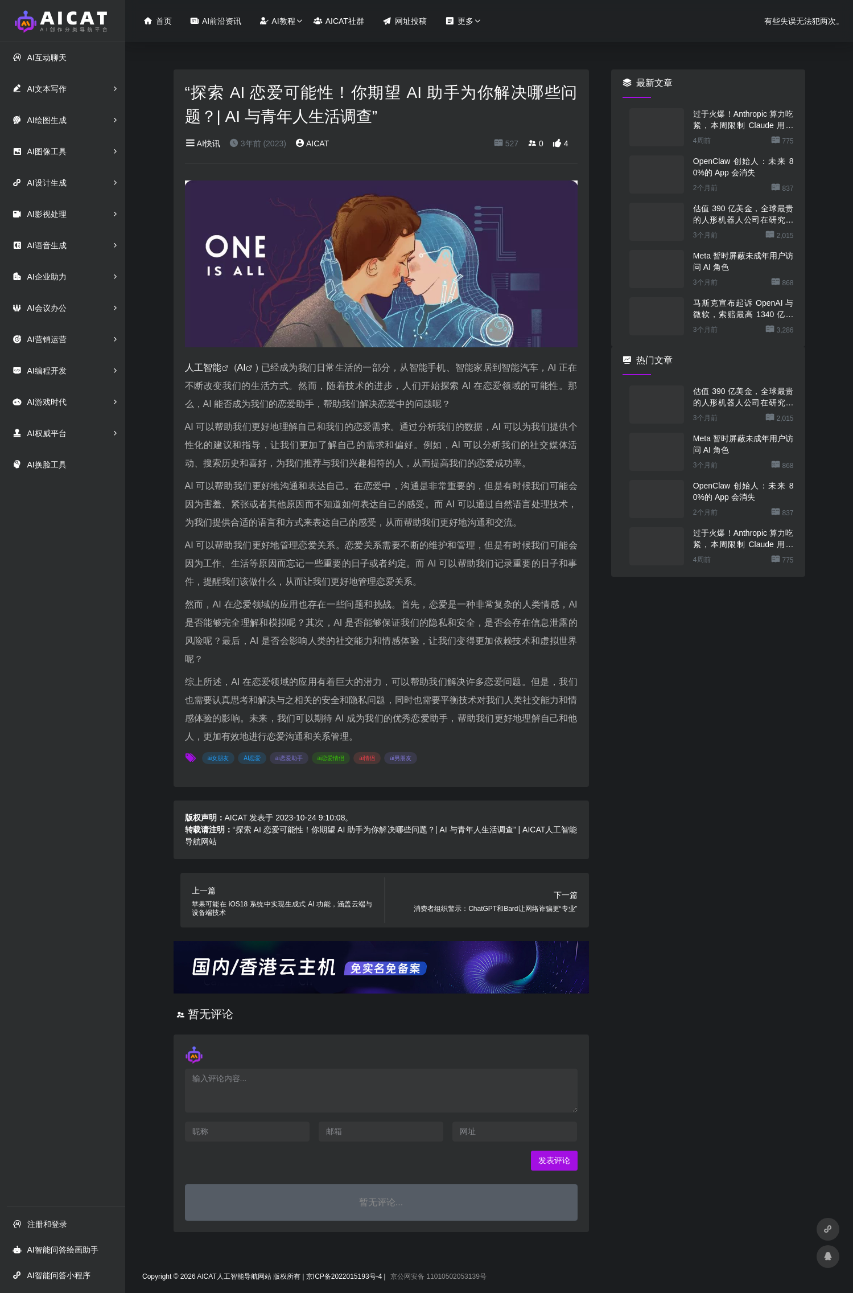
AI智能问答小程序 (51, 1275)
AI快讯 (202, 143)
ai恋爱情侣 (331, 758)
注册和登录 (40, 1224)
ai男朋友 (400, 758)
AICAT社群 (339, 21)
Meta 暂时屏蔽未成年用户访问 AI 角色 (743, 261)
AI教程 (277, 21)
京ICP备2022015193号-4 (344, 1276)
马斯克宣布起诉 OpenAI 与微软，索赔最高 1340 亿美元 (743, 309)
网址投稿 (404, 21)
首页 (157, 21)
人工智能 (203, 367)
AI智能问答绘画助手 (55, 1249)
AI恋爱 (252, 758)
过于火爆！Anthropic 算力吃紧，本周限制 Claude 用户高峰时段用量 (743, 120)
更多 (459, 21)
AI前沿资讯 (215, 21)
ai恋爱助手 (289, 758)
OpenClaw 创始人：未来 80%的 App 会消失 (743, 167)
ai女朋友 (218, 758)
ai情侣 (367, 758)
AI (241, 367)
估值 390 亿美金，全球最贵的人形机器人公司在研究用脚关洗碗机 (743, 214)
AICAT (312, 143)
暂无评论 (210, 1014)
